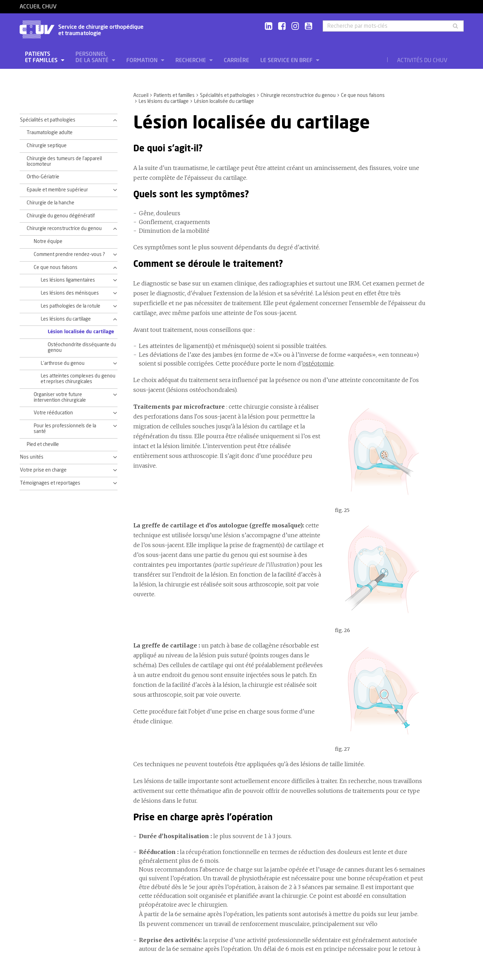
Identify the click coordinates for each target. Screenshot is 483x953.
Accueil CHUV (38, 6)
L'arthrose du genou (63, 363)
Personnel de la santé (92, 57)
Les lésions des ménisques (70, 293)
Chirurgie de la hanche (50, 203)
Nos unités (31, 457)
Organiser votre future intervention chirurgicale (60, 397)
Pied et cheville (43, 444)
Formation (142, 60)
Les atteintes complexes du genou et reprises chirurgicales (78, 379)
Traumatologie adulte (50, 132)
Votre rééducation (53, 412)
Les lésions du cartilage (164, 101)
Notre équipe (48, 241)
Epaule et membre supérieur (57, 190)
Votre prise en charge (43, 470)
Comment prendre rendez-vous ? (69, 254)
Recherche (191, 60)
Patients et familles (42, 57)
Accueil (140, 95)
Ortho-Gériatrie (43, 177)
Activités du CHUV (422, 60)
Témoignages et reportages (50, 483)
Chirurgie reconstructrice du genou (298, 95)
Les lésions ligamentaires (68, 280)
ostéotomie (318, 363)
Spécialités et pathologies (227, 95)
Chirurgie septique (47, 145)
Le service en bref (287, 60)
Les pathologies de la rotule (70, 306)
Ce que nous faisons (363, 95)
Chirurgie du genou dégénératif (61, 215)
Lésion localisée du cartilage (81, 331)
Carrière (236, 60)
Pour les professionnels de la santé (65, 428)
